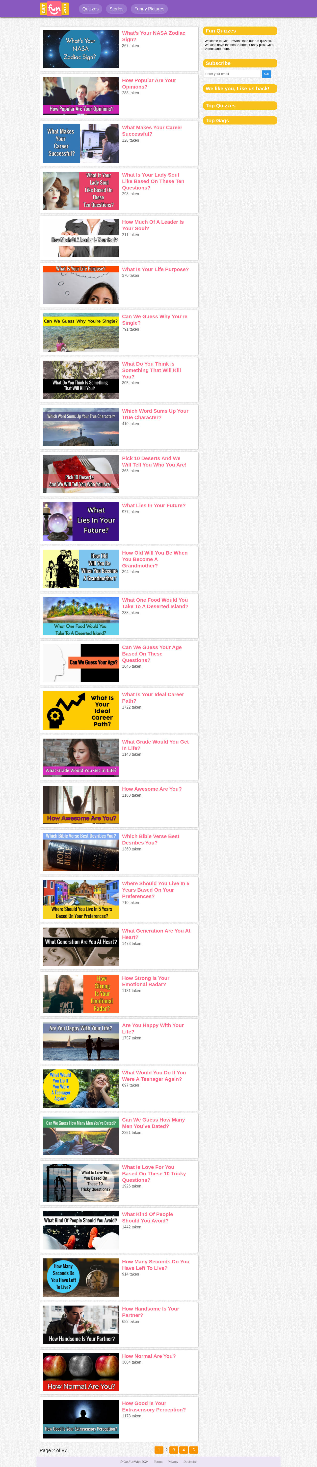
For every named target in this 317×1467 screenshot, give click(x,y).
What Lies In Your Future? (154, 505)
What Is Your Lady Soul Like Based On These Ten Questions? (153, 181)
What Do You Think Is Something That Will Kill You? (151, 370)
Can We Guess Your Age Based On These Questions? (152, 653)
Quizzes (90, 8)
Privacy (173, 1462)
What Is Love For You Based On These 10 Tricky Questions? (154, 1173)
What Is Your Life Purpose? (155, 269)
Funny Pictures (149, 8)
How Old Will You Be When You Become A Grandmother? (155, 559)
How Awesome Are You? (152, 789)
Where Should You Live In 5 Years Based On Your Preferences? (155, 889)
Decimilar (190, 1462)
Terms (158, 1462)
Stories (116, 8)
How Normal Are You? (149, 1356)
